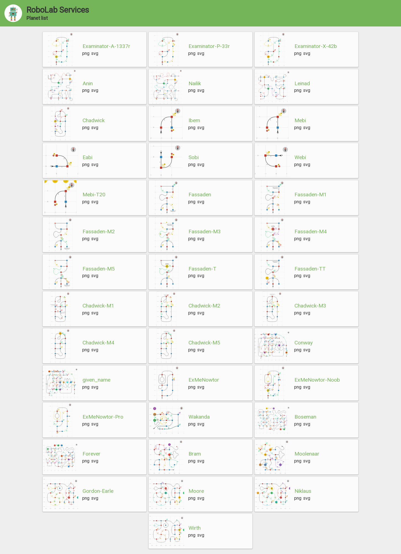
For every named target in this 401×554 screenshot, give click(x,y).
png (85, 53)
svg (94, 53)
